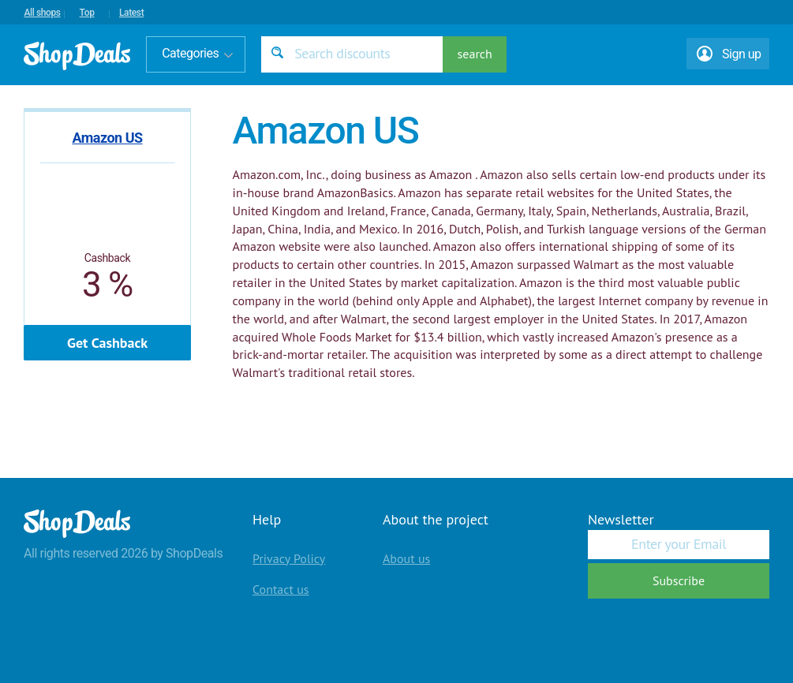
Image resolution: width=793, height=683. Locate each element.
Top (87, 12)
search (475, 54)
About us (406, 558)
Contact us (280, 589)
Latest (131, 12)
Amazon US (107, 137)
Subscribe (679, 580)
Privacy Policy (288, 558)
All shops (42, 12)
